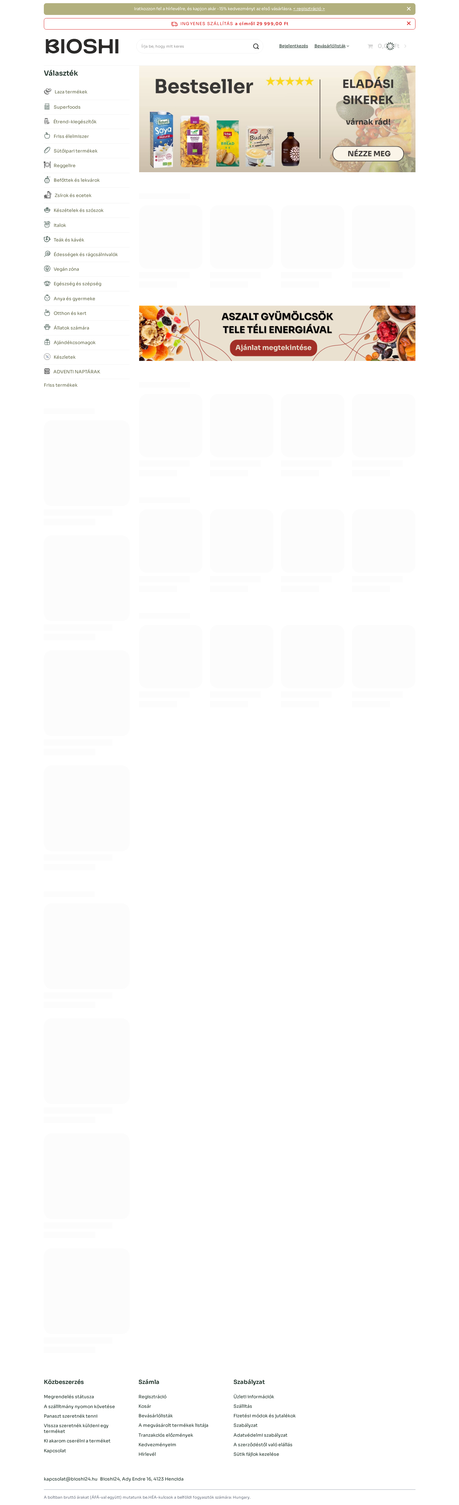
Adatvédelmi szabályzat (260, 1435)
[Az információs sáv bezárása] (408, 23)
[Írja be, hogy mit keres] (199, 46)
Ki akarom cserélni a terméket (77, 1441)
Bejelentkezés (293, 46)
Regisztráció (152, 1397)
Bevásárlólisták (330, 46)
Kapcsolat (55, 1450)
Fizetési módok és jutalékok (264, 1416)
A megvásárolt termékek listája (173, 1425)
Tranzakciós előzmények (165, 1435)
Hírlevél (147, 1454)
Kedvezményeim (157, 1444)
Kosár (144, 1406)
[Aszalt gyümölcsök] (277, 333)
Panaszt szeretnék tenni (71, 1416)
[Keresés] (256, 46)
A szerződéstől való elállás (263, 1444)
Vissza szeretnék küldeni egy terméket (76, 1428)
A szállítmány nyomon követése (79, 1406)
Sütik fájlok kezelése (256, 1454)
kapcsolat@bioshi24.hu (71, 1479)
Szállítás (242, 1406)
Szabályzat (245, 1425)
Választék (61, 73)
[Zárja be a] (408, 9)
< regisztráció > (309, 8)
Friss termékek (61, 385)
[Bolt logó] (82, 46)
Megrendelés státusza (69, 1397)
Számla (148, 1382)
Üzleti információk (253, 1397)
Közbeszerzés (64, 1382)
